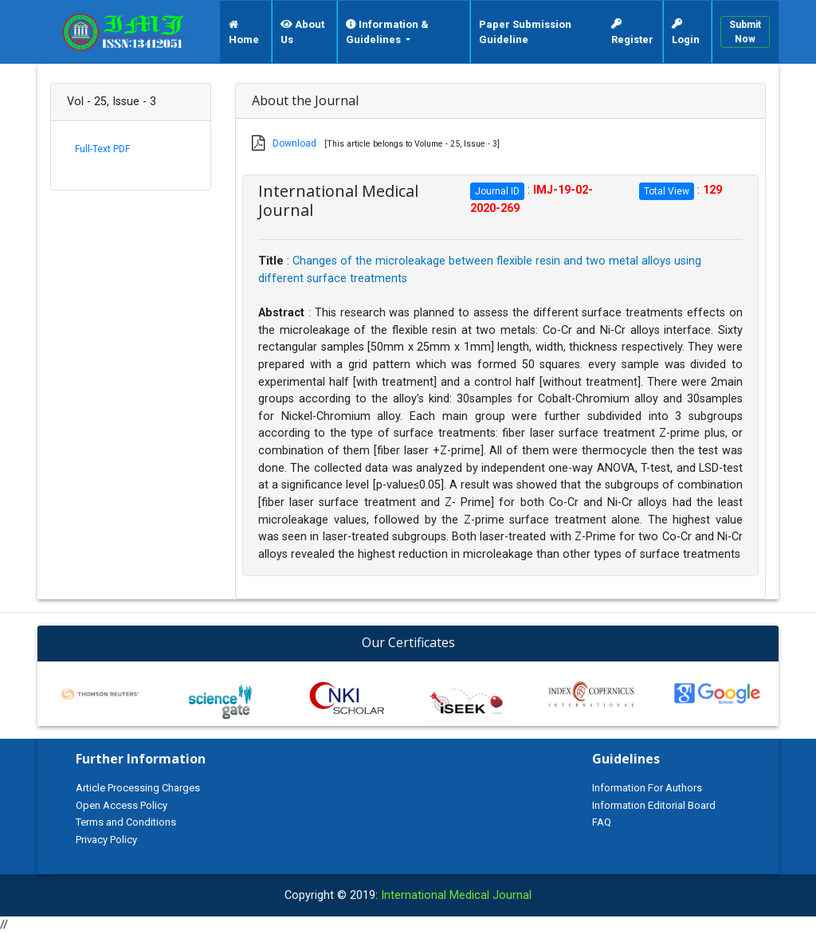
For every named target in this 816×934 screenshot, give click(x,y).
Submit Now (745, 32)
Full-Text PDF (102, 149)
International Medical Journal (456, 895)
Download (294, 143)
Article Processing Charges (138, 788)
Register (632, 31)
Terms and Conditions (126, 822)
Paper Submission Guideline (525, 32)
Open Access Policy (121, 805)
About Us (302, 32)
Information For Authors (647, 788)
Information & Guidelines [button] (387, 32)
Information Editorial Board (654, 805)
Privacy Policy (106, 840)
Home (244, 32)
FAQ (601, 822)
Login (686, 31)
